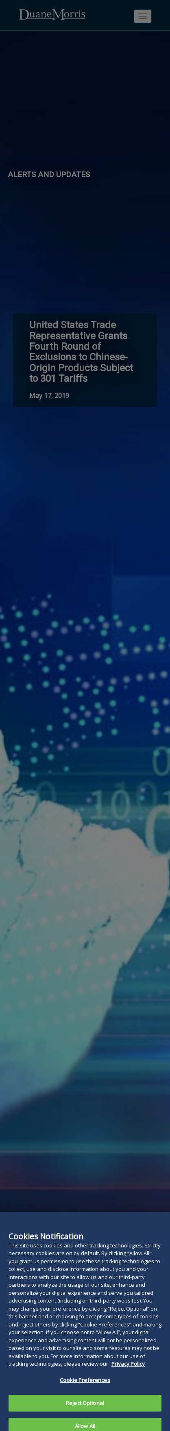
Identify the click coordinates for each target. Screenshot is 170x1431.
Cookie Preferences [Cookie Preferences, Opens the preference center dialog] (85, 1382)
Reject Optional (85, 1406)
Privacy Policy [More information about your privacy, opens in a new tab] (128, 1367)
